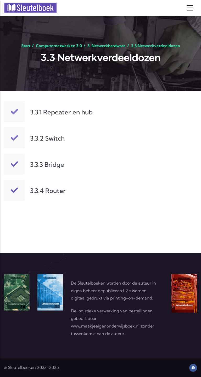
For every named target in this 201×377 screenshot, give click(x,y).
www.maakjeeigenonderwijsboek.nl (105, 326)
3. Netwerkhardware (106, 45)
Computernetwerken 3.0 (59, 45)
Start (25, 45)
